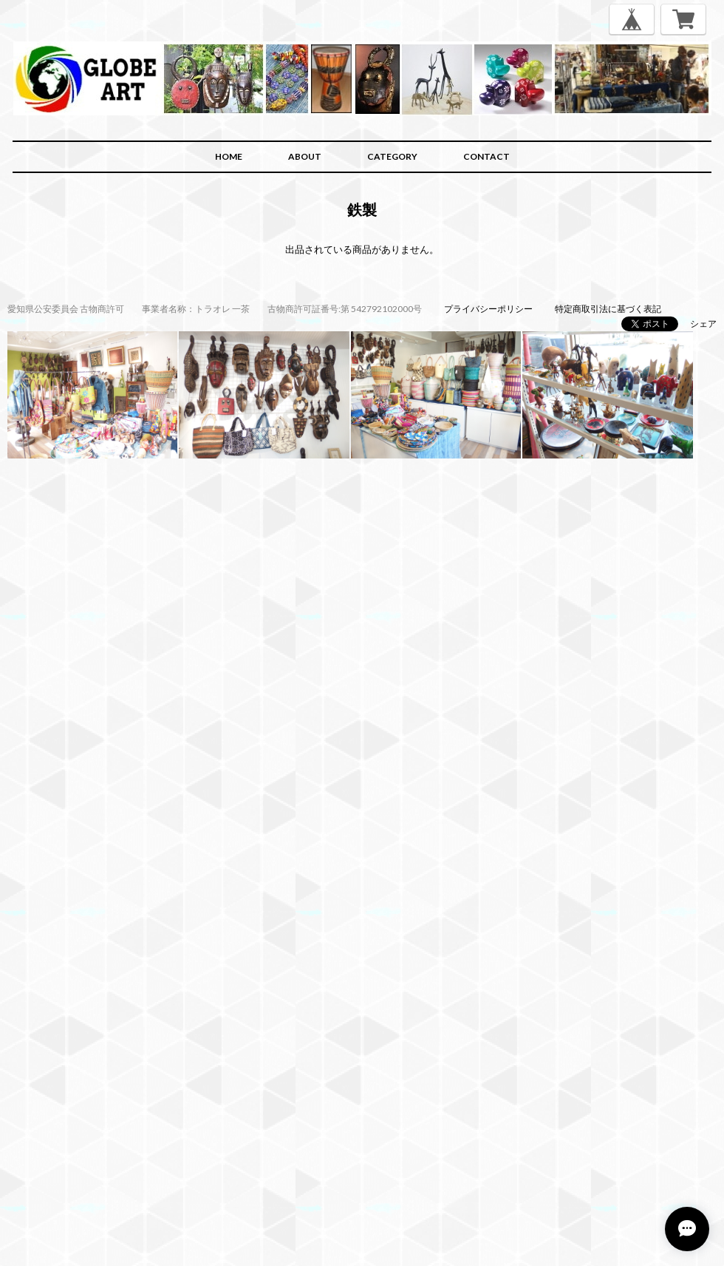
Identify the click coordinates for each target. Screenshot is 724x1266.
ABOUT (304, 156)
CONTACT (486, 156)
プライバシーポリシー (488, 308)
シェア (703, 323)
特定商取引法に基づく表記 (608, 308)
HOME (228, 156)
